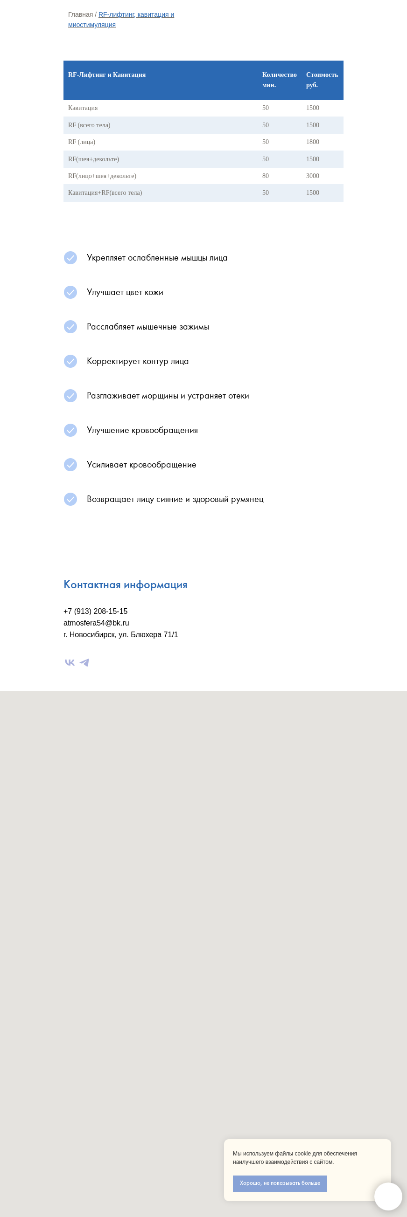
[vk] (70, 662)
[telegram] (84, 662)
